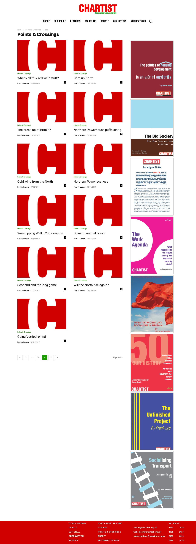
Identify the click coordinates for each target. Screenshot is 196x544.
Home (19, 29)
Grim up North (83, 78)
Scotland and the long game (37, 285)
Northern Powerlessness (91, 181)
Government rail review (90, 233)
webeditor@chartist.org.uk (147, 532)
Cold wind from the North (35, 181)
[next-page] (57, 357)
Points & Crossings (33, 29)
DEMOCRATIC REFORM (110, 523)
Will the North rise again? (91, 285)
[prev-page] (19, 357)
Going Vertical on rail (32, 336)
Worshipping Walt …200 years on (40, 233)
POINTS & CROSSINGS (109, 532)
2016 (181, 536)
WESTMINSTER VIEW (108, 540)
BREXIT (102, 536)
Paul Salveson (23, 83)
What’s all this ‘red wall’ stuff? (38, 78)
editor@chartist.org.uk (145, 527)
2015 (181, 540)
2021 (171, 532)
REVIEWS (73, 540)
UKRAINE (102, 527)
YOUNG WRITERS (77, 523)
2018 (181, 527)
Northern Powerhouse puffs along (97, 130)
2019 (171, 540)
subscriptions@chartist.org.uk (149, 536)
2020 (171, 536)
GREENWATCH (76, 536)
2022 (171, 527)
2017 (181, 532)
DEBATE (73, 527)
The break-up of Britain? (34, 130)
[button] (150, 21)
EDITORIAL (74, 532)
